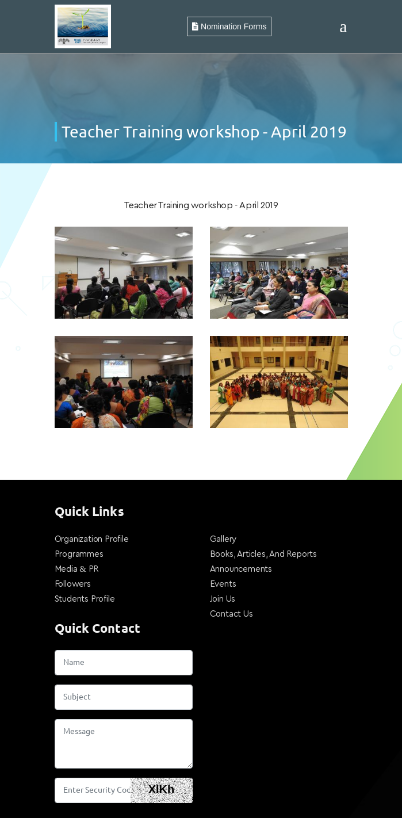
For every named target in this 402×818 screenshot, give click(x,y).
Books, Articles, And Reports (263, 554)
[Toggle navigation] (343, 26)
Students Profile (85, 599)
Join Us (223, 599)
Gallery (223, 539)
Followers (73, 584)
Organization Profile (92, 539)
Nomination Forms (229, 26)
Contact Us (231, 614)
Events (223, 584)
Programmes (79, 554)
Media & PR (77, 569)
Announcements (241, 569)
